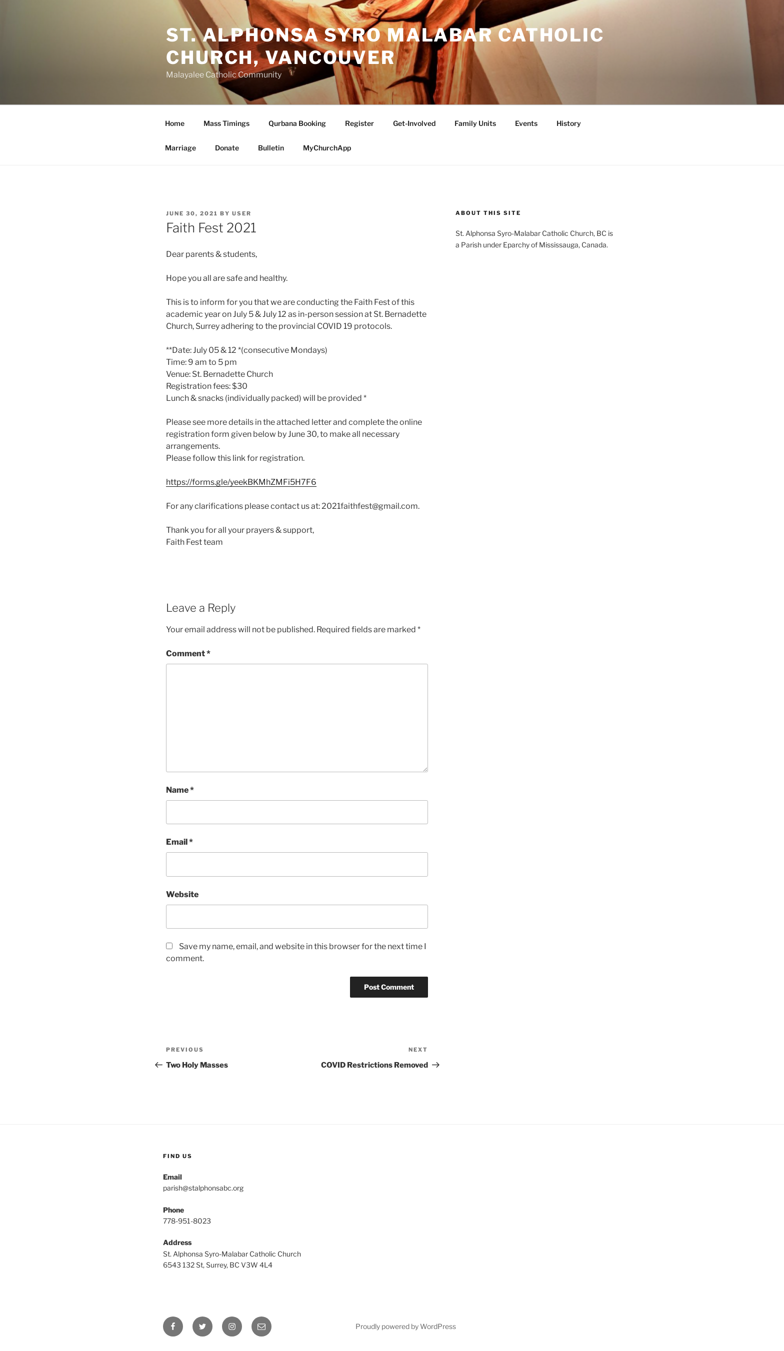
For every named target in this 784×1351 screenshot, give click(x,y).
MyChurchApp (327, 147)
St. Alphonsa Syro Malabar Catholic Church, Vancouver (385, 46)
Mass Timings (227, 123)
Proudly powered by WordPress (406, 1326)
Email (179, 842)
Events (526, 123)
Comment (188, 653)
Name (180, 790)
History (568, 123)
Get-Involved (414, 123)
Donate (227, 147)
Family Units (475, 123)
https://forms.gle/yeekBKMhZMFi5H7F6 (241, 482)
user (242, 213)
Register (359, 123)
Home (174, 123)
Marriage (180, 147)
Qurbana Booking (297, 123)
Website (182, 894)
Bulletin (271, 147)
